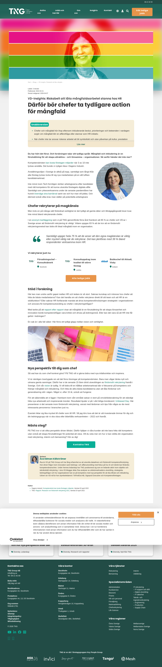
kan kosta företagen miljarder (60, 163)
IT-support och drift (142, 589)
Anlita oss (41, 11)
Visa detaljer (38, 662)
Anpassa (136, 644)
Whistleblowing (14, 621)
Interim (136, 571)
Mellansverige (138, 624)
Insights (94, 10)
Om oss (77, 11)
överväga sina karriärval (45, 193)
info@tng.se (12, 573)
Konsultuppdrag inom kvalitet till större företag (85, 262)
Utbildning (137, 574)
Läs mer (81, 144)
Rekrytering (113, 571)
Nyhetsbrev (12, 611)
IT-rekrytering (138, 587)
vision (47, 385)
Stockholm (43, 267)
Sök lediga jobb (142, 12)
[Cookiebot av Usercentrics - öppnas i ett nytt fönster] (16, 662)
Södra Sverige (114, 629)
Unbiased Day (122, 401)
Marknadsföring (115, 604)
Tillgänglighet (13, 619)
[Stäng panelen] (158, 634)
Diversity (16, 552)
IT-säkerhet (139, 595)
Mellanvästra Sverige (141, 626)
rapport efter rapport (54, 309)
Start (29, 82)
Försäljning (113, 602)
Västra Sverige (114, 626)
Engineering (139, 603)
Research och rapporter (80, 552)
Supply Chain (140, 608)
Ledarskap (25, 552)
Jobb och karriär (58, 11)
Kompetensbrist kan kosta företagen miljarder (58, 488)
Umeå (60, 609)
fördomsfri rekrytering (115, 382)
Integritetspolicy (14, 616)
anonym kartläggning (42, 220)
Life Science (113, 610)
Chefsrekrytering (115, 607)
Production (139, 605)
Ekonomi (112, 593)
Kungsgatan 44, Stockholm (18, 591)
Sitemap (11, 614)
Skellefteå (62, 616)
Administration (114, 587)
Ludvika (78, 270)
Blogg (34, 82)
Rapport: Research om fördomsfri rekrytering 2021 (52, 490)
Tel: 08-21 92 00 (14, 576)
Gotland (114, 267)
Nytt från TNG (125, 552)
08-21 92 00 (148, 2)
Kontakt (108, 10)
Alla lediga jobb (81, 278)
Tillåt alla (136, 637)
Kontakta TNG (81, 444)
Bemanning (113, 574)
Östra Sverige (114, 624)
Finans (111, 596)
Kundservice (113, 590)
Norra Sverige (138, 629)
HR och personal (115, 599)
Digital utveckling (141, 592)
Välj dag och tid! (14, 583)
